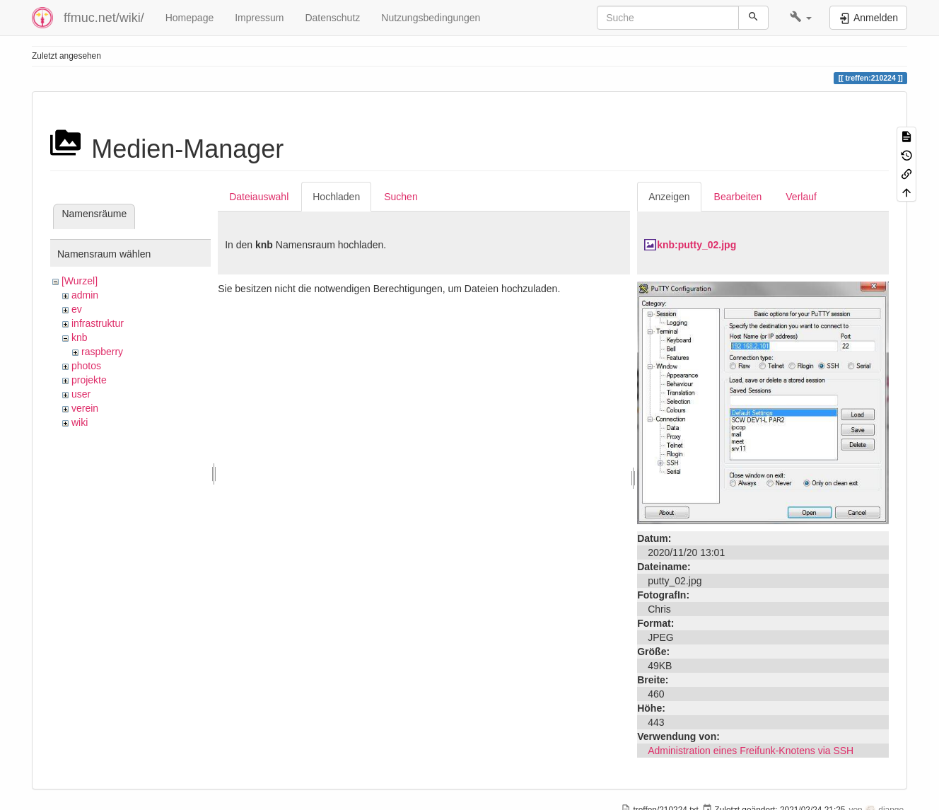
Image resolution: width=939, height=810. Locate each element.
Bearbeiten (738, 196)
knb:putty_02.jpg (696, 244)
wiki (79, 422)
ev (76, 309)
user (81, 394)
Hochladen (336, 196)
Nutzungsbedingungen (430, 17)
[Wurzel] (80, 281)
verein (84, 408)
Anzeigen (668, 196)
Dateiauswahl (258, 196)
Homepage (189, 17)
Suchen (400, 196)
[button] (800, 17)
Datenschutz (332, 17)
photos (86, 365)
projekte (89, 380)
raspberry (102, 351)
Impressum (259, 17)
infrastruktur (97, 323)
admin (84, 295)
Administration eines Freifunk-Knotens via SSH (750, 750)
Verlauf (801, 196)
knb (79, 337)
